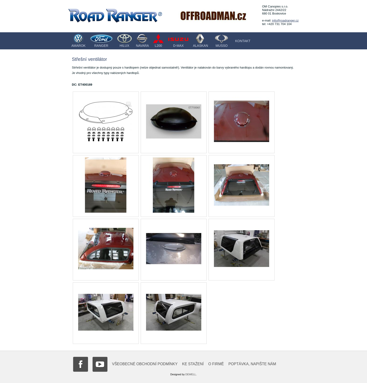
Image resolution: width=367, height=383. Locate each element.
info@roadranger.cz (285, 20)
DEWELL (190, 374)
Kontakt (242, 41)
